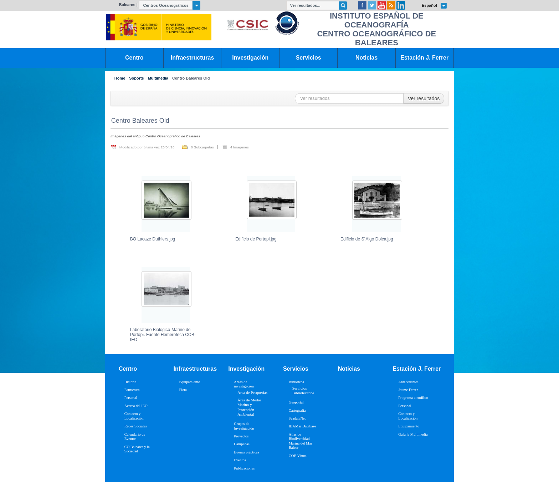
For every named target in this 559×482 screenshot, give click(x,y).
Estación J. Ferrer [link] (424, 58)
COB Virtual (298, 456)
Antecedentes (408, 382)
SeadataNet (297, 418)
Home (119, 78)
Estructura (132, 390)
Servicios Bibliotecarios (303, 390)
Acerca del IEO (136, 406)
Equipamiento (189, 382)
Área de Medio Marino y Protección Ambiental (249, 407)
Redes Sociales (135, 426)
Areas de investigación (244, 384)
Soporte (136, 78)
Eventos (240, 460)
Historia (130, 382)
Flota (183, 390)
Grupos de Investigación (244, 426)
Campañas (242, 444)
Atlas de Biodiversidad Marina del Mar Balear (300, 441)
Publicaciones (244, 468)
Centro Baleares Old (191, 78)
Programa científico (413, 398)
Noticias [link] (366, 58)
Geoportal (296, 402)
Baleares (127, 4)
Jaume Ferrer (408, 390)
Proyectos (241, 436)
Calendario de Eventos (134, 436)
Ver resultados (424, 98)
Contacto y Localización (134, 416)
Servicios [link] (308, 58)
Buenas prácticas (246, 452)
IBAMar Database (302, 426)
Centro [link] (134, 58)
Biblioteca (296, 382)
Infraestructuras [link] (192, 58)
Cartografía (297, 410)
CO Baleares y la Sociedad (137, 449)
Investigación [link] (250, 58)
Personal (130, 398)
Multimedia (158, 78)
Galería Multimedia (412, 434)
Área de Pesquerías (252, 392)
